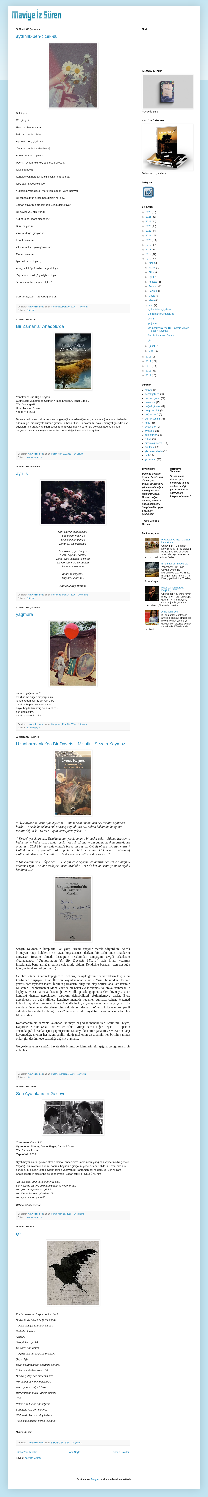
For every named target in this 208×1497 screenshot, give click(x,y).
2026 (149, 212)
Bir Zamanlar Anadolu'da (40, 326)
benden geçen (33, 727)
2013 (149, 366)
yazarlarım (150, 459)
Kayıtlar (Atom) (33, 1458)
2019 (149, 245)
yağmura (24, 614)
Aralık (152, 263)
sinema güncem (34, 457)
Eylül (151, 277)
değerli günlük (152, 406)
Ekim (152, 272)
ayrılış (22, 473)
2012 (149, 370)
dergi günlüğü (152, 410)
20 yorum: (83, 594)
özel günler (151, 435)
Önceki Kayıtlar (121, 1452)
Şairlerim (31, 310)
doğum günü (151, 414)
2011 (149, 375)
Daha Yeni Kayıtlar (27, 1452)
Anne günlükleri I (170, 611)
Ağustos (153, 281)
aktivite (148, 390)
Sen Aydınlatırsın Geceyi (40, 1093)
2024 (149, 221)
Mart (151, 305)
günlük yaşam (152, 418)
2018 (149, 249)
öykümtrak (150, 426)
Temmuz (153, 286)
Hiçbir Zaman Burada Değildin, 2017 (172, 589)
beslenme (150, 402)
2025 (149, 216)
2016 (149, 259)
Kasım (152, 267)
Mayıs (152, 295)
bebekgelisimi (152, 394)
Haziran (153, 291)
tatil (147, 455)
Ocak (152, 350)
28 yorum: (83, 724)
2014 (149, 361)
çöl (19, 1233)
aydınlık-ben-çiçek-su (37, 36)
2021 (149, 235)
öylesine (149, 431)
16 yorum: (82, 1074)
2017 (149, 254)
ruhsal (148, 439)
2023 (149, 226)
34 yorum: (83, 306)
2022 (149, 230)
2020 (149, 240)
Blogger (95, 1479)
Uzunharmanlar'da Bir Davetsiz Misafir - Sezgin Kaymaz (70, 743)
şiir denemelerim (154, 451)
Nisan (152, 300)
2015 (149, 356)
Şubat (152, 346)
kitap (29, 1077)
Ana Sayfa (74, 1452)
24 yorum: (77, 1442)
